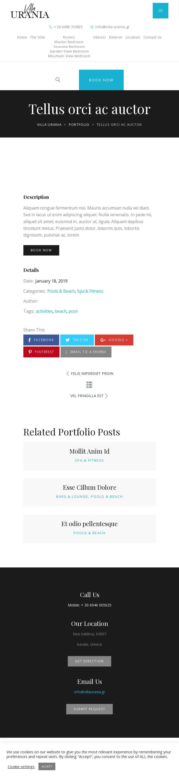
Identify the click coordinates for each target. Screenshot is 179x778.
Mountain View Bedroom (69, 56)
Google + (114, 340)
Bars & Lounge (72, 496)
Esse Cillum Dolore (89, 487)
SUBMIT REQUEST (89, 709)
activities (44, 311)
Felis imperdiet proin (92, 373)
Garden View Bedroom (69, 51)
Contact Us (152, 37)
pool (73, 311)
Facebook (41, 340)
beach (61, 311)
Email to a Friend (86, 352)
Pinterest (41, 352)
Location (133, 37)
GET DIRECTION (89, 661)
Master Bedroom (69, 42)
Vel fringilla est (87, 395)
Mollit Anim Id (89, 451)
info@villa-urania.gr (112, 26)
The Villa (37, 37)
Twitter (77, 340)
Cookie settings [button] (21, 766)
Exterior (116, 37)
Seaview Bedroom (69, 46)
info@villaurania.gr (89, 691)
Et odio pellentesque (89, 523)
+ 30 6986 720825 (68, 26)
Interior (99, 37)
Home (22, 37)
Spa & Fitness (90, 291)
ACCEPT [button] (47, 766)
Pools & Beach (61, 291)
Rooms (69, 37)
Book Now (101, 79)
